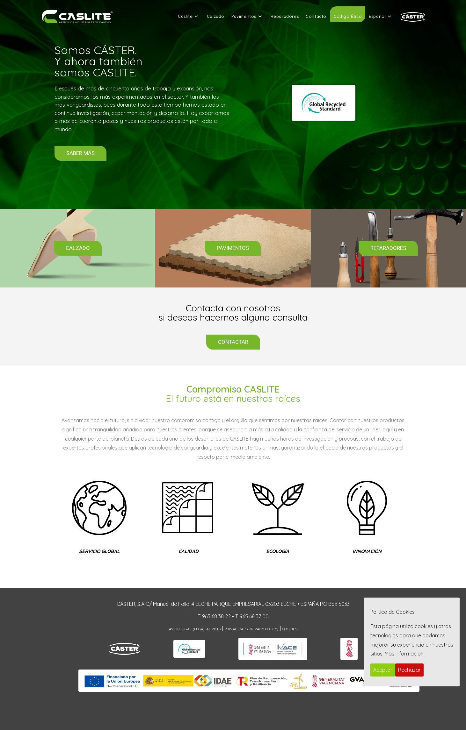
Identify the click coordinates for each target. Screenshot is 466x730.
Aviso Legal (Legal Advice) (195, 629)
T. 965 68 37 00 (252, 616)
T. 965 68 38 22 (214, 616)
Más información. (405, 653)
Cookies (289, 629)
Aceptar (382, 670)
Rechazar (409, 670)
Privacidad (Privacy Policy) (251, 629)
